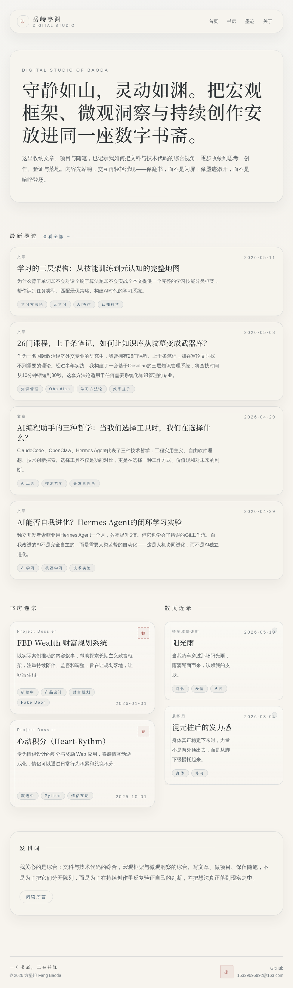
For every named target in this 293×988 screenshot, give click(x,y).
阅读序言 (36, 896)
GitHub (276, 968)
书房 (231, 21)
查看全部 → (57, 236)
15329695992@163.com (260, 975)
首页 (213, 21)
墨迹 (249, 21)
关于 (267, 21)
